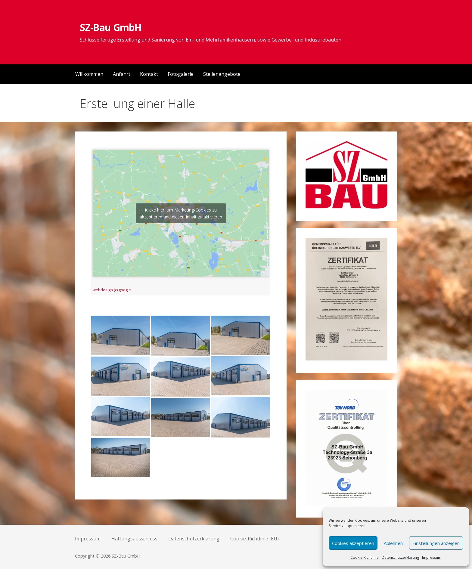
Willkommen (89, 74)
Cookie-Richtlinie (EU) (254, 538)
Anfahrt (121, 74)
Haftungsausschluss (134, 538)
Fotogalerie (181, 74)
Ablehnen (393, 543)
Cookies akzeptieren (353, 543)
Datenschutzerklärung (400, 557)
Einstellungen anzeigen (436, 543)
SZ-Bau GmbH (110, 27)
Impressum (431, 557)
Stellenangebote (222, 74)
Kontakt (149, 74)
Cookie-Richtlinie (364, 557)
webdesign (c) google (112, 289)
